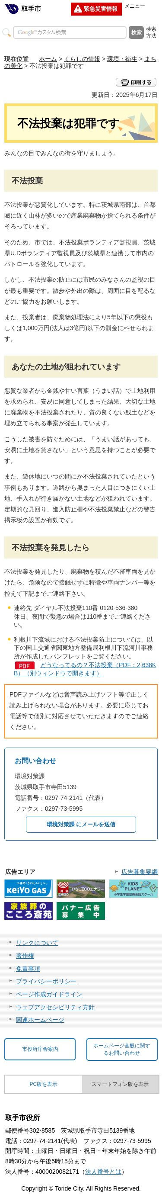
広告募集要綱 (139, 871)
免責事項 (28, 968)
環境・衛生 (122, 58)
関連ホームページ (40, 1019)
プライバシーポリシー (46, 981)
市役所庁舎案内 (40, 1049)
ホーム (48, 58)
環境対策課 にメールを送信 (81, 824)
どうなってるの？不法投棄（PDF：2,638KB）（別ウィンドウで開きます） (85, 669)
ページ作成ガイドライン (49, 994)
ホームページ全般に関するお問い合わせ (121, 1049)
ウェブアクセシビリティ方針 (55, 1007)
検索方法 (151, 32)
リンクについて (37, 942)
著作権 (25, 955)
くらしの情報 (82, 58)
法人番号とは (103, 1171)
